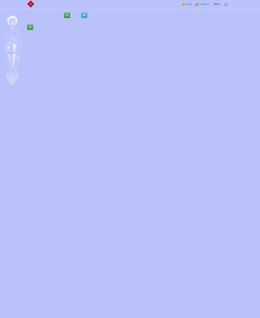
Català (187, 4)
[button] (67, 15)
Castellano (202, 4)
